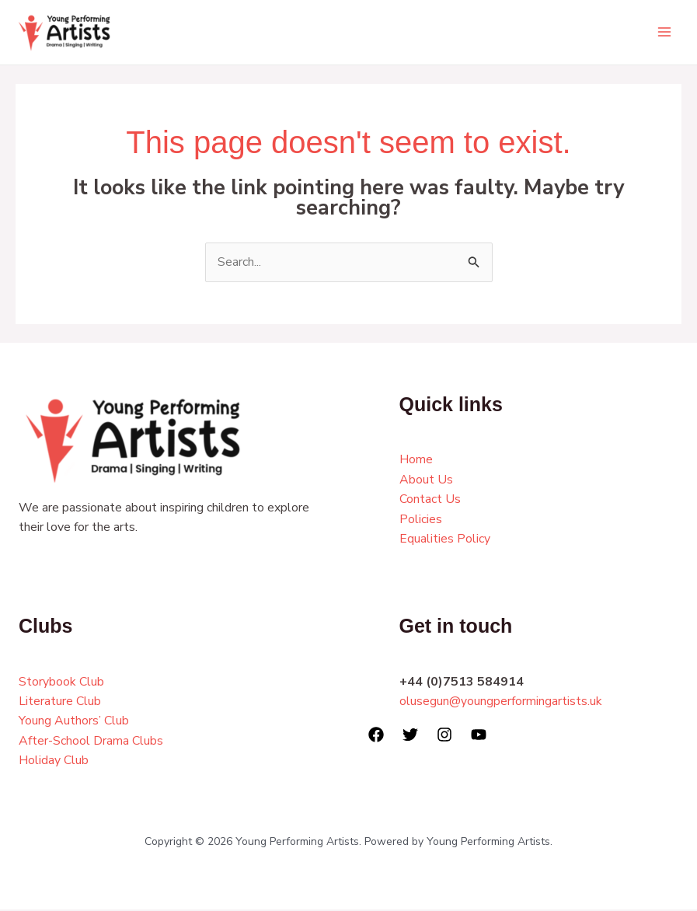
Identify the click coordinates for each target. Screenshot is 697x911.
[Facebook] (376, 735)
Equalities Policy (444, 540)
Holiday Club (54, 761)
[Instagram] (444, 735)
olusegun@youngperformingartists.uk (500, 701)
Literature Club (60, 701)
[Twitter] (410, 735)
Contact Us (430, 500)
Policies (420, 520)
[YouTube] (478, 735)
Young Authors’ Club (74, 722)
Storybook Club (61, 682)
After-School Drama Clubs (91, 742)
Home (416, 460)
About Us (426, 480)
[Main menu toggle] (664, 33)
